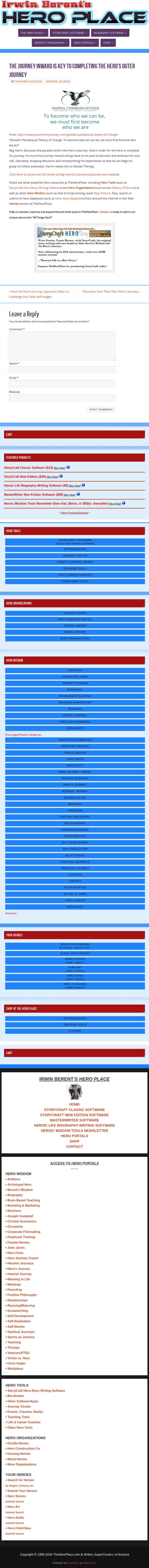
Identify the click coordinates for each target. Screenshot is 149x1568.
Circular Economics (75, 722)
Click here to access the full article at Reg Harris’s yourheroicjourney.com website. (64, 174)
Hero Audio (75, 977)
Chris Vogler (75, 900)
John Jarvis (75, 759)
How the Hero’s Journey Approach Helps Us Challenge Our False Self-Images (39, 294)
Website (14, 392)
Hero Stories (75, 961)
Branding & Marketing (75, 702)
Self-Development (75, 842)
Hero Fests (75, 765)
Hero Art (75, 969)
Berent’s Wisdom (20, 1189)
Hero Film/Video (75, 986)
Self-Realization (75, 849)
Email (14, 378)
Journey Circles (75, 555)
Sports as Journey (75, 868)
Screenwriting (75, 836)
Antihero (75, 670)
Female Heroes (75, 752)
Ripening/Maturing (75, 830)
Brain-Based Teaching (75, 696)
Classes (75, 1031)
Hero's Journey (75, 785)
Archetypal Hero (75, 676)
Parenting (75, 810)
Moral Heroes (75, 632)
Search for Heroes (75, 946)
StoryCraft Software (75, 542)
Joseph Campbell (75, 715)
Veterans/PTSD (75, 887)
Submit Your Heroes (75, 953)
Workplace (75, 907)
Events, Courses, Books (75, 562)
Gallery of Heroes (123, 188)
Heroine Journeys (75, 778)
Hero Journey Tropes (75, 772)
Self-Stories (75, 855)
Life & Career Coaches (75, 575)
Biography (75, 689)
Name (14, 363)
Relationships (75, 823)
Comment (17, 329)
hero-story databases (69, 198)
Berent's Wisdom (75, 683)
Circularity (75, 728)
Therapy (75, 881)
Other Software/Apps (22, 1401)
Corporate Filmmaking (75, 740)
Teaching (75, 874)
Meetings (75, 804)
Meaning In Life (75, 797)
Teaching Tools (75, 568)
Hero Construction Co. (75, 619)
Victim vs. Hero (75, 894)
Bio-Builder (15, 1396)
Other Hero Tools (75, 581)
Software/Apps (75, 549)
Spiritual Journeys (75, 862)
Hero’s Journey (18, 1268)
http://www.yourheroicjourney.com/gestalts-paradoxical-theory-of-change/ (68, 134)
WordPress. (89, 1563)
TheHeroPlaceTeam (28, 81)
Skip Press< (101, 193)
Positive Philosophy (75, 817)
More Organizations (75, 638)
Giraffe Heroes (75, 613)
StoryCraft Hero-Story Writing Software (35, 188)
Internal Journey (58, 81)
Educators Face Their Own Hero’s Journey (111, 291)
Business (75, 709)
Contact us (106, 212)
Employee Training (75, 746)
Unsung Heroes (75, 625)
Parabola (73, 1563)
